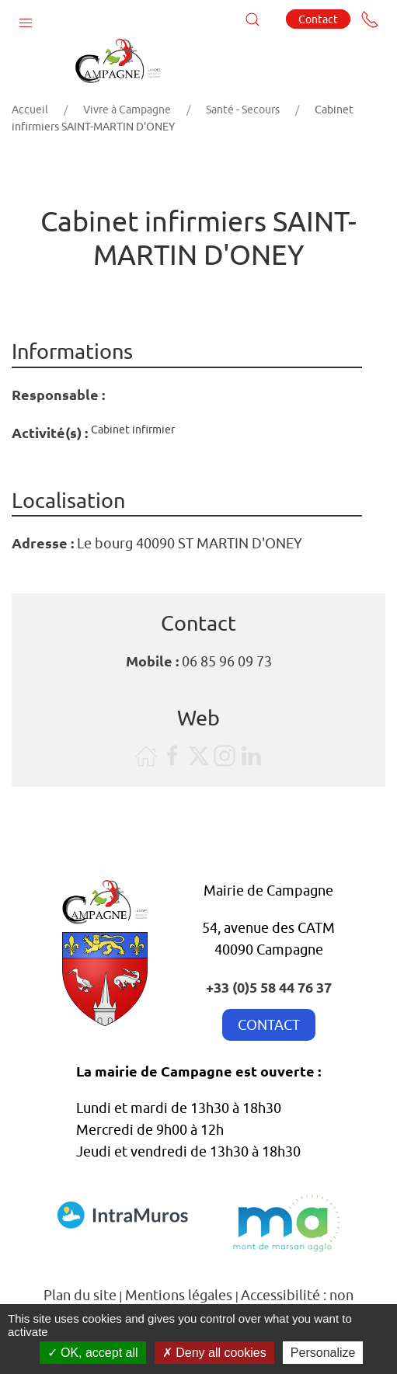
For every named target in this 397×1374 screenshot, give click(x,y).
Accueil (30, 109)
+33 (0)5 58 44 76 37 (269, 987)
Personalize (323, 1352)
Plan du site (80, 1295)
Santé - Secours (243, 109)
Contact (318, 19)
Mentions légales (178, 1295)
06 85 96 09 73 (227, 661)
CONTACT (269, 1025)
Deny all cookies (214, 1352)
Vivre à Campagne (127, 109)
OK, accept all (92, 1352)
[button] (25, 19)
